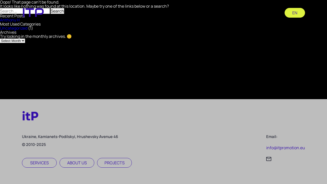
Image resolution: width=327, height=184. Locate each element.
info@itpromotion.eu (285, 148)
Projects (114, 163)
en (294, 13)
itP (30, 116)
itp (33, 12)
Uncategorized (13, 28)
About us (77, 163)
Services (39, 163)
